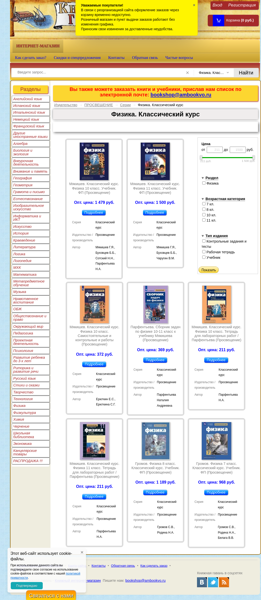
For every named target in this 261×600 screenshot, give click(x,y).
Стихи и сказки (26, 385)
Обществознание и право (29, 317)
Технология (23, 399)
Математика (24, 275)
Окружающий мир (28, 326)
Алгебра (20, 144)
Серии (125, 105)
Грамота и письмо (29, 192)
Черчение (21, 426)
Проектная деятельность (26, 342)
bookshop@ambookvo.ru (180, 94)
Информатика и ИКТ (27, 218)
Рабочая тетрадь (218, 252)
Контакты (116, 57)
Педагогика (23, 333)
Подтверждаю (26, 586)
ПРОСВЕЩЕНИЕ (98, 105)
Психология (23, 351)
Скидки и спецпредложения (77, 57)
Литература (24, 247)
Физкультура (24, 413)
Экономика (22, 444)
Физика (19, 406)
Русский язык (24, 378)
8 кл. (208, 210)
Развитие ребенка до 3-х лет (29, 359)
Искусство (22, 227)
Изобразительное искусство (28, 207)
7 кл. (208, 204)
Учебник (211, 258)
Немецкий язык (26, 119)
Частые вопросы (179, 57)
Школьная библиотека (23, 435)
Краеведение (24, 240)
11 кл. (209, 220)
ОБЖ (17, 309)
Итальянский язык (29, 112)
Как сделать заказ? (30, 57)
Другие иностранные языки (30, 135)
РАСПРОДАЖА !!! (27, 461)
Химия (18, 419)
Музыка (19, 292)
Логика (19, 254)
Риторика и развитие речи (25, 369)
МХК (17, 268)
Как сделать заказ (154, 566)
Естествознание (28, 199)
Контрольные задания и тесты (224, 244)
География (22, 178)
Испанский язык (26, 106)
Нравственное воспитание (25, 300)
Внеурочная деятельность (26, 162)
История (20, 233)
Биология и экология (22, 152)
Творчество (23, 392)
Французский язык (28, 126)
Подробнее (93, 213)
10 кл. (209, 215)
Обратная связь (145, 57)
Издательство (65, 105)
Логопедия (22, 261)
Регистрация (242, 4)
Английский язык (27, 99)
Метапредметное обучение (28, 283)
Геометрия (22, 185)
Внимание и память (30, 171)
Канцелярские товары (25, 452)
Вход (217, 4)
